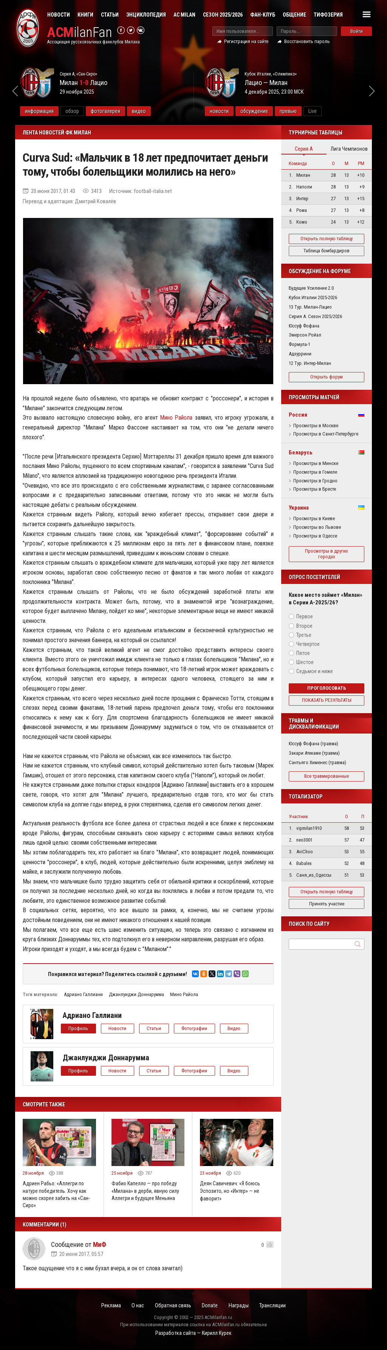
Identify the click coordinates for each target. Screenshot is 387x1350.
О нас (136, 1305)
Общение (294, 15)
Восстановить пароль (307, 41)
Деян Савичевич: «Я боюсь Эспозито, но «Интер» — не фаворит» (230, 1190)
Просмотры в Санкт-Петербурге (325, 434)
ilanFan (80, 33)
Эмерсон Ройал (305, 335)
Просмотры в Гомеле (315, 472)
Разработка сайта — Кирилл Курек (193, 1334)
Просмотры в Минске (315, 463)
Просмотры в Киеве (314, 518)
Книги (85, 15)
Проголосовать (326, 688)
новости (237, 111)
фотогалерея (123, 111)
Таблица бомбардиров (326, 250)
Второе (304, 626)
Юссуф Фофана (304, 326)
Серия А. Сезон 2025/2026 (315, 316)
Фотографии (196, 1028)
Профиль (78, 1028)
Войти (356, 31)
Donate (210, 1305)
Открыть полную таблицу (326, 238)
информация (57, 111)
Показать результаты (326, 700)
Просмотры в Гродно (315, 480)
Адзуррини (300, 354)
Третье (303, 635)
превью (305, 111)
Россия (298, 414)
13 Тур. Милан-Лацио (310, 307)
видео (157, 111)
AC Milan (184, 15)
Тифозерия (328, 15)
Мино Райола (176, 417)
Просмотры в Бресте (314, 489)
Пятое (303, 653)
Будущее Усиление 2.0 (311, 288)
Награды (240, 1305)
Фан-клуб (262, 15)
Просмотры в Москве (315, 425)
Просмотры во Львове (317, 527)
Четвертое (308, 644)
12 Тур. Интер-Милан (310, 363)
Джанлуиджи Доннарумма (136, 994)
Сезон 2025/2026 (223, 15)
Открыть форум (326, 377)
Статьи (110, 15)
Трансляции (275, 1305)
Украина (299, 507)
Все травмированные (326, 776)
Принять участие (326, 904)
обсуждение (272, 111)
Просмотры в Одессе (315, 536)
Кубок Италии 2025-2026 (313, 297)
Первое (304, 616)
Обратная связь (172, 1305)
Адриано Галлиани (83, 994)
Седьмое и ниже (314, 671)
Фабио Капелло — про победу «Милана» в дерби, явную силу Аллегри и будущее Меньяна (145, 1190)
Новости (58, 15)
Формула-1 (299, 344)
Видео (235, 1028)
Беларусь (301, 452)
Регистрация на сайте (246, 41)
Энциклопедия (146, 15)
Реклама (108, 1305)
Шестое (305, 662)
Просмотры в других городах (326, 553)
